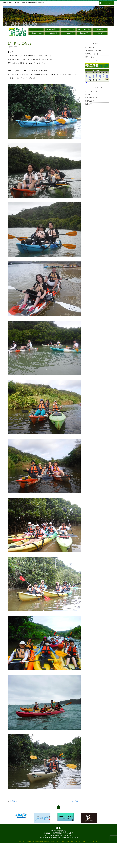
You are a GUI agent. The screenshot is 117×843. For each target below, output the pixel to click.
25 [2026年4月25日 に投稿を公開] (103, 79)
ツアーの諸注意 (68, 33)
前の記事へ (12, 801)
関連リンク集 (89, 57)
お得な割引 (100, 33)
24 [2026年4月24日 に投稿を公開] (100, 79)
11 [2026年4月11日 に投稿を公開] (103, 76)
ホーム (36, 29)
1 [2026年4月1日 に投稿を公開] (93, 74)
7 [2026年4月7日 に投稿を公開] (89, 76)
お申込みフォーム (106, 3)
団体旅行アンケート (91, 54)
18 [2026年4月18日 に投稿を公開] (103, 77)
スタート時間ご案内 (52, 33)
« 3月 (86, 82)
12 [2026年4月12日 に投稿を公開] (107, 76)
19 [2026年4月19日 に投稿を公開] (107, 77)
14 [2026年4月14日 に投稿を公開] (90, 77)
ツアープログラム (68, 29)
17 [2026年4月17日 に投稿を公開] (100, 77)
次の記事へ (75, 801)
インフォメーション (91, 91)
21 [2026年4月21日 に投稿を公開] (90, 79)
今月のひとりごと (91, 98)
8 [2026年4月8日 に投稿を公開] (93, 76)
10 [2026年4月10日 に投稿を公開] (100, 76)
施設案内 (100, 29)
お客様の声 (88, 94)
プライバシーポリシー (92, 60)
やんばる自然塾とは (52, 29)
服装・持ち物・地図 (84, 29)
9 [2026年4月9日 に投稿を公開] (96, 76)
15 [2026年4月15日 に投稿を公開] (93, 77)
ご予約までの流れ (36, 33)
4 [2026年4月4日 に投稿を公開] (103, 74)
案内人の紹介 (84, 33)
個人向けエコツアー (91, 47)
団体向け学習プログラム (93, 50)
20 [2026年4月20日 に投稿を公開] (86, 79)
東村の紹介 (88, 104)
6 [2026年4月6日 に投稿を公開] (86, 76)
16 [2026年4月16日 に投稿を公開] (97, 77)
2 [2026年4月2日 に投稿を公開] (96, 74)
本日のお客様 (89, 101)
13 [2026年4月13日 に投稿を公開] (86, 77)
